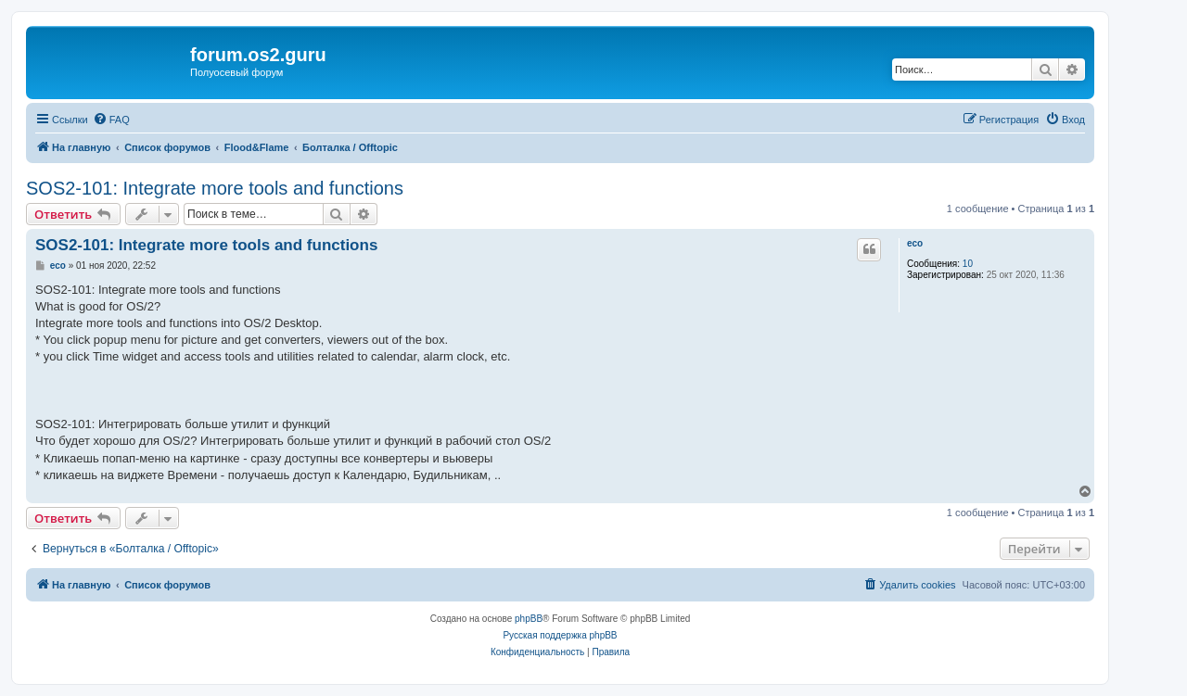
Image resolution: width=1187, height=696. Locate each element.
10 (968, 264)
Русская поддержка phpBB (560, 635)
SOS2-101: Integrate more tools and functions (214, 188)
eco (915, 243)
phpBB (528, 619)
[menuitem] (111, 119)
